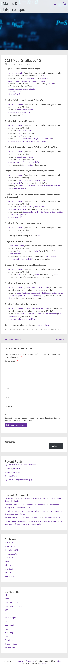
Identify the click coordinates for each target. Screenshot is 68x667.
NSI (6, 629)
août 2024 (9, 569)
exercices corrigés (31, 139)
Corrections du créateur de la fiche (30, 81)
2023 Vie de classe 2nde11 (13, 340)
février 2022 (10, 576)
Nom (7, 388)
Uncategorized (11, 644)
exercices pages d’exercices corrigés (23, 162)
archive (23, 209)
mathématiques (31, 329)
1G (8, 329)
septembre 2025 (11, 554)
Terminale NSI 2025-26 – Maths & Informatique (25, 498)
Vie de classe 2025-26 (54, 518)
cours (11, 89)
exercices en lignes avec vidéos (21, 319)
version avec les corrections (36, 287)
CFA (6, 614)
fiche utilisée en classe (26, 314)
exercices (50, 83)
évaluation (31, 89)
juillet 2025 (9, 561)
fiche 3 (19, 136)
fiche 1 (19, 207)
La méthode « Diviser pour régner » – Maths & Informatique (30, 521)
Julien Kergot (26, 64)
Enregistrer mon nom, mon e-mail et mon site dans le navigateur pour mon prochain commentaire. (32, 419)
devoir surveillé (40, 141)
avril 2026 (9, 543)
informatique (10, 617)
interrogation (27, 141)
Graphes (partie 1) (12, 472)
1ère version (28, 165)
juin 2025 (9, 565)
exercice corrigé (15, 183)
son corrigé (15, 254)
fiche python (13, 209)
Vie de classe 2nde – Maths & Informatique (23, 518)
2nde (7, 599)
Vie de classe (10, 648)
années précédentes (17, 329)
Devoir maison (50, 212)
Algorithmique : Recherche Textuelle (20, 465)
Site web (8, 406)
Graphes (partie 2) (12, 468)
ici (39, 235)
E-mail (8, 397)
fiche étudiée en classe (26, 293)
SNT (6, 636)
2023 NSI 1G (60, 340)
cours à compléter (16, 73)
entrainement (20, 89)
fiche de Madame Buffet (47, 293)
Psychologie (10, 633)
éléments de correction (47, 314)
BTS (6, 610)
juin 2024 (9, 573)
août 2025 (9, 558)
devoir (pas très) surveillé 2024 (21, 259)
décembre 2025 (11, 550)
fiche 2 (19, 133)
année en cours (11, 602)
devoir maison (14, 91)
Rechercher (10, 442)
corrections (29, 78)
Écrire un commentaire (52, 329)
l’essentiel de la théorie (33, 212)
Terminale (9, 640)
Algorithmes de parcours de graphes (20, 480)
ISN (6, 621)
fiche (19, 110)
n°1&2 (22, 186)
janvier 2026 (10, 546)
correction (26, 112)
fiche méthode (14, 94)
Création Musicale (12, 476)
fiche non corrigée (35, 295)
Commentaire (11, 361)
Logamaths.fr (43, 325)
